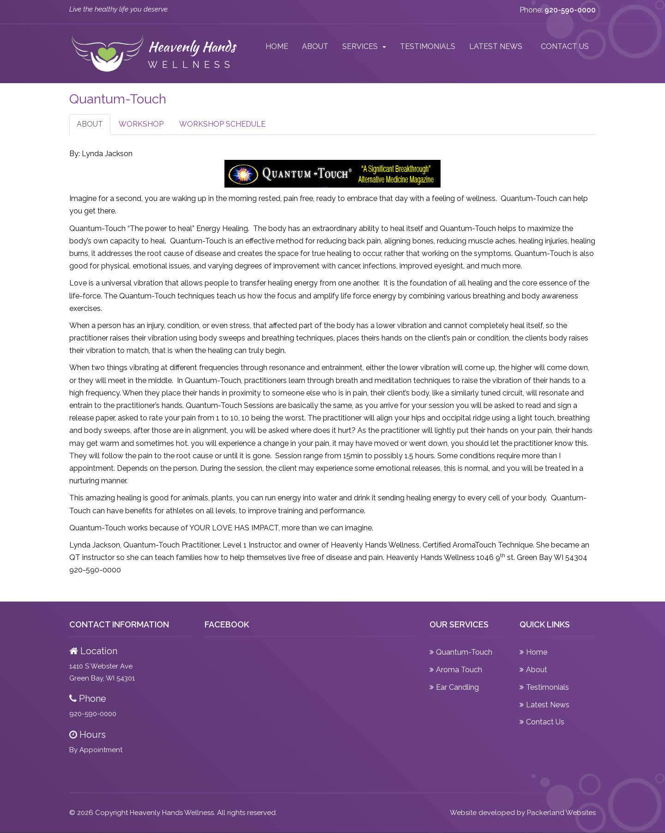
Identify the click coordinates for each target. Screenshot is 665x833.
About (315, 46)
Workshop (141, 124)
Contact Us (565, 46)
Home (277, 46)
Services (360, 46)
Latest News (495, 46)
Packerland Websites (561, 813)
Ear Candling (457, 687)
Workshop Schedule (222, 124)
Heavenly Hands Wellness (172, 813)
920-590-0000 (92, 714)
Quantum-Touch (464, 652)
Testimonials (427, 46)
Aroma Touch (459, 669)
